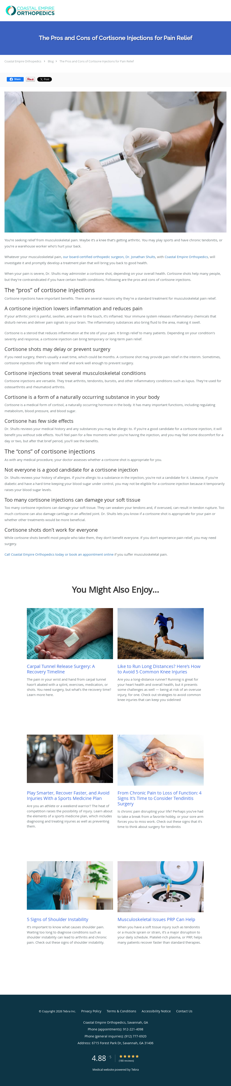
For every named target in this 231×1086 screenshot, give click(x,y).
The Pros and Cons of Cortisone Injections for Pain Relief (97, 61)
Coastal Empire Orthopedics (23, 61)
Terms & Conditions (121, 1011)
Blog (51, 61)
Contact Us (184, 1011)
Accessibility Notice (156, 1011)
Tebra (135, 1069)
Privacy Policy (91, 1011)
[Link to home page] (29, 10)
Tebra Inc (69, 1011)
